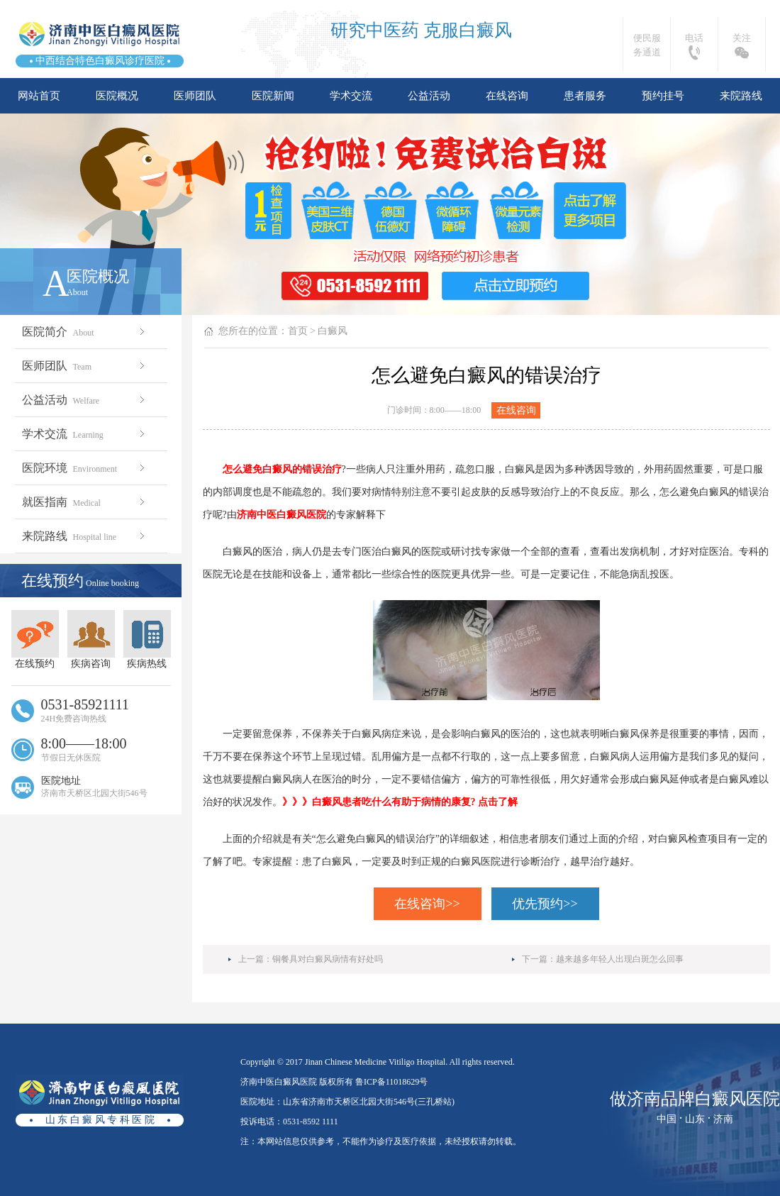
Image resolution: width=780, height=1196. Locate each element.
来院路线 (741, 95)
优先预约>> (544, 904)
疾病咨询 (91, 639)
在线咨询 (507, 95)
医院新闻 (273, 95)
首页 (298, 331)
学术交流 (351, 95)
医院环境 (84, 468)
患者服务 (585, 95)
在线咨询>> (426, 904)
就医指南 (84, 502)
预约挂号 (663, 95)
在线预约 (35, 639)
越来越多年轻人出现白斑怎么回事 (620, 959)
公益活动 (429, 95)
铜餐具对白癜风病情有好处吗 (327, 959)
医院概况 (117, 95)
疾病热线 (147, 639)
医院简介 (84, 332)
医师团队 (195, 95)
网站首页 (39, 95)
